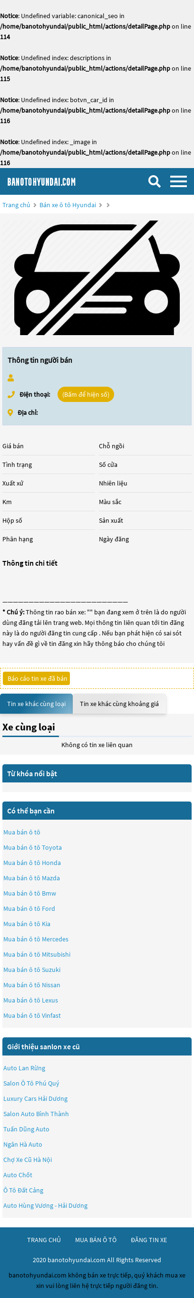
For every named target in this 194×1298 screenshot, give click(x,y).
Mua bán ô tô (21, 832)
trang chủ (44, 1239)
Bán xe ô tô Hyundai (67, 205)
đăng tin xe (149, 1239)
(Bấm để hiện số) (85, 394)
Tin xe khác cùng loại (36, 703)
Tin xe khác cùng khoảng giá (119, 703)
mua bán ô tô (95, 1239)
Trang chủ (16, 205)
